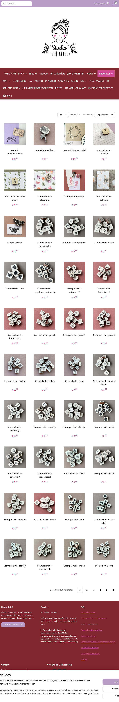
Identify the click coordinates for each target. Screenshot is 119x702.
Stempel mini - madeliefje (15, 429)
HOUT (91, 73)
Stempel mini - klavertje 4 (15, 475)
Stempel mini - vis (104, 566)
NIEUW (33, 73)
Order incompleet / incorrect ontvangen (98, 642)
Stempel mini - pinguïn (74, 242)
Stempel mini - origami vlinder (104, 383)
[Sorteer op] (104, 114)
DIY (83, 81)
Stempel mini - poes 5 (45, 335)
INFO (22, 73)
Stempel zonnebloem (44, 150)
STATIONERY (19, 81)
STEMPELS (106, 73)
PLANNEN (50, 81)
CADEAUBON (36, 81)
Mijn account (102, 4)
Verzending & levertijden (91, 630)
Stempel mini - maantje (104, 152)
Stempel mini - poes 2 (104, 335)
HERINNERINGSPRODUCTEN (38, 88)
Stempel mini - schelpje (104, 198)
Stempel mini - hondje (15, 519)
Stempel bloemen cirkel (74, 150)
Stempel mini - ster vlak (104, 521)
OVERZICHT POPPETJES (100, 88)
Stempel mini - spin (104, 242)
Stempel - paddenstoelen (15, 152)
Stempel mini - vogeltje (44, 427)
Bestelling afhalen (88, 636)
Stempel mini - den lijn (74, 427)
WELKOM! (10, 73)
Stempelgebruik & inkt (90, 653)
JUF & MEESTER (75, 73)
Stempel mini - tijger (44, 381)
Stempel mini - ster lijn (15, 566)
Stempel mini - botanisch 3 (74, 290)
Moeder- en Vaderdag (52, 73)
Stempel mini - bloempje (44, 198)
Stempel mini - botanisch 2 (104, 290)
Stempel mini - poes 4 (74, 335)
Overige (84, 659)
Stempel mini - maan (74, 566)
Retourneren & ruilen (90, 648)
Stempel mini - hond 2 (45, 519)
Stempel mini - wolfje (14, 381)
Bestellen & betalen (89, 624)
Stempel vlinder (15, 242)
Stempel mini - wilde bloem (15, 198)
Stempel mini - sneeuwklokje (44, 244)
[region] (39, 687)
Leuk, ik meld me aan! (13, 625)
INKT (6, 81)
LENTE (58, 88)
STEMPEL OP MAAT (75, 88)
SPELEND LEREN (11, 88)
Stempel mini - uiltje (104, 427)
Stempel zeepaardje (74, 196)
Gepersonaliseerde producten (93, 618)
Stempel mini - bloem (74, 473)
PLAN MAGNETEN (99, 81)
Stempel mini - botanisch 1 (15, 337)
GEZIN (74, 81)
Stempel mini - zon (14, 288)
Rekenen (7, 95)
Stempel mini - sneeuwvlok (44, 567)
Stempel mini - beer (74, 381)
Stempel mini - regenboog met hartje (45, 290)
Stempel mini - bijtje (104, 473)
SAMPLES (63, 81)
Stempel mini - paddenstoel (44, 475)
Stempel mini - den (74, 519)
